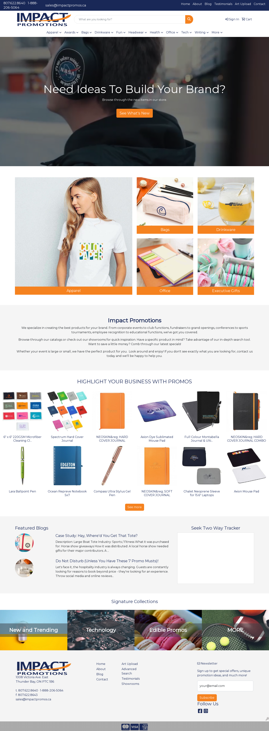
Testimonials (223, 4)
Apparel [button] (52, 32)
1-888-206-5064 (51, 690)
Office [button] (170, 32)
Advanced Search (129, 671)
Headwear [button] (136, 32)
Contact (259, 4)
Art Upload (243, 4)
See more (134, 507)
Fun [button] (119, 32)
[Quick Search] (129, 19)
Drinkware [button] (102, 32)
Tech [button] (185, 32)
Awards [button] (69, 32)
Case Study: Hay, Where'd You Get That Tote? (97, 535)
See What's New (135, 113)
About (197, 4)
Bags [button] (85, 32)
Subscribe (207, 697)
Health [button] (155, 32)
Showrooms (130, 684)
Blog (208, 4)
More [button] (215, 32)
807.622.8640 (14, 3)
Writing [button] (200, 32)
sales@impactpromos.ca (65, 5)
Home (185, 4)
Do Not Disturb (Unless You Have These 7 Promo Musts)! (107, 561)
